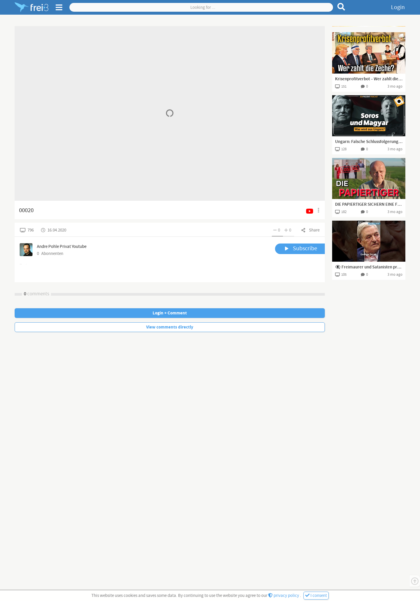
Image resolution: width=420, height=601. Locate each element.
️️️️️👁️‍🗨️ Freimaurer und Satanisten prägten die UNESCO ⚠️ (368, 267)
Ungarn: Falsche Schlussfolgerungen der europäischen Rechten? (368, 142)
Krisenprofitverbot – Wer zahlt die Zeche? (368, 79)
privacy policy (284, 595)
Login (398, 7)
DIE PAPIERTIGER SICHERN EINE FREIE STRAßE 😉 (368, 204)
